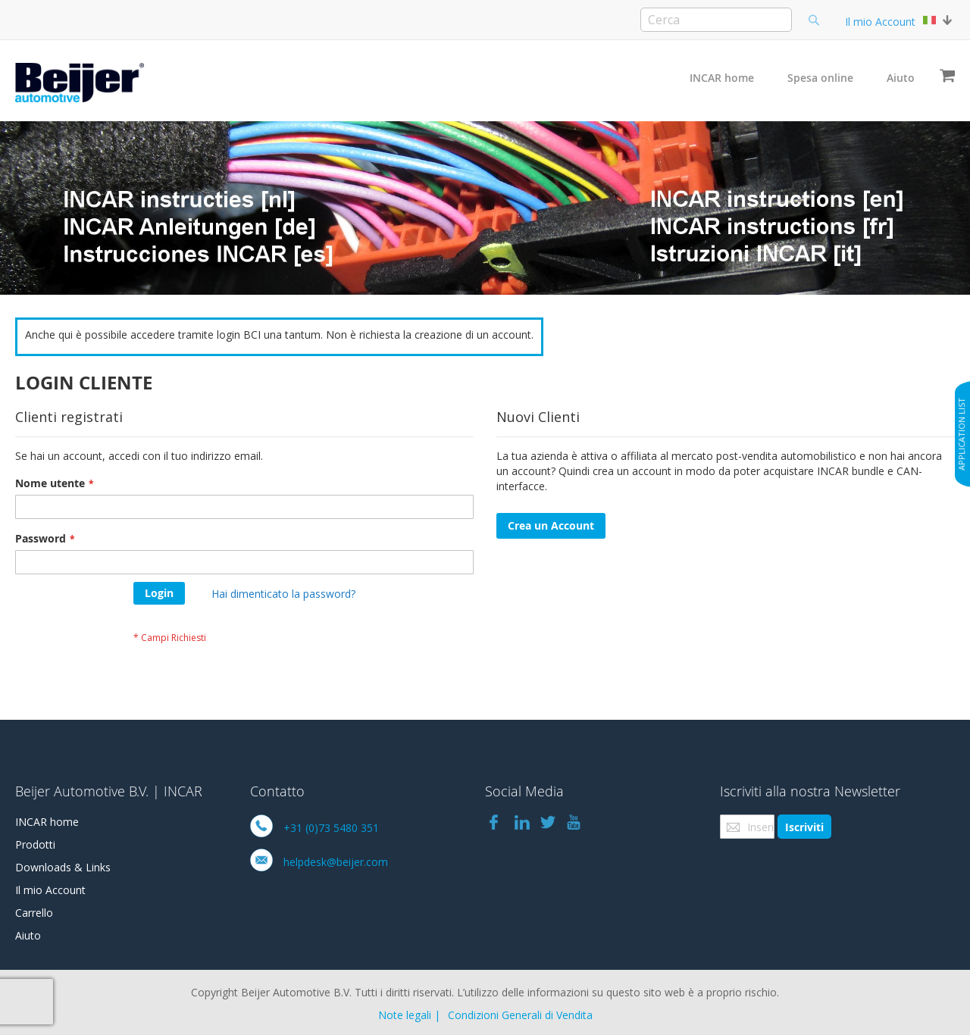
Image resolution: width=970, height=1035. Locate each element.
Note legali (404, 1015)
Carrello (34, 912)
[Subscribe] (804, 827)
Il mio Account (880, 21)
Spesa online (820, 77)
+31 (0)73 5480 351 (331, 828)
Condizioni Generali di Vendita (520, 1015)
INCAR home (722, 77)
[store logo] (79, 82)
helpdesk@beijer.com (335, 862)
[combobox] (716, 20)
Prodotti (35, 844)
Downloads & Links (63, 867)
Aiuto (901, 77)
